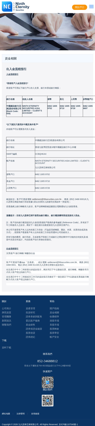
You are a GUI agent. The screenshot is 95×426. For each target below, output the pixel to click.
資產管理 (30, 308)
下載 (4, 340)
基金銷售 (30, 324)
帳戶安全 (54, 337)
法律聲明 (21, 413)
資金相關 (54, 312)
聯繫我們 (6, 324)
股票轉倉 (54, 329)
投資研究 (30, 312)
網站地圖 (6, 413)
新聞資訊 (6, 320)
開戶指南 (54, 308)
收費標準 (54, 316)
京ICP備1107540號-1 (68, 424)
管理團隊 (6, 316)
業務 (28, 301)
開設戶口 (79, 7)
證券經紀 (30, 337)
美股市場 (54, 324)
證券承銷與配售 (34, 316)
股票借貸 (30, 333)
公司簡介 (6, 308)
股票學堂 (54, 333)
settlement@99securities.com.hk (46, 199)
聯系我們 (47, 354)
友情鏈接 (35, 413)
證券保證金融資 (34, 329)
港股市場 (54, 320)
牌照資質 (6, 312)
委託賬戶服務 (33, 320)
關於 (4, 301)
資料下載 (6, 347)
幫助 (52, 301)
